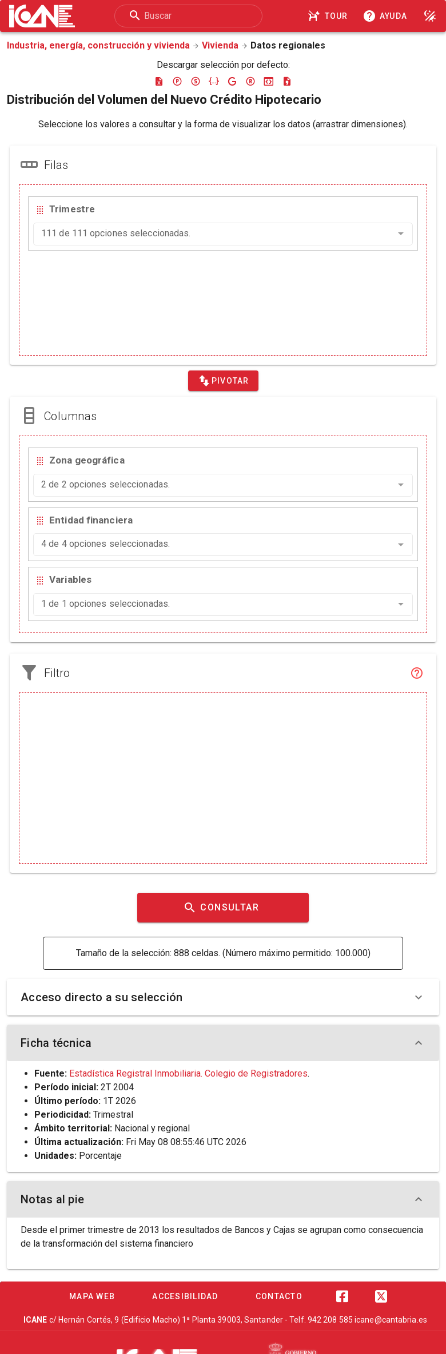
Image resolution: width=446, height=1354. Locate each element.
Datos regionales (287, 45)
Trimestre (72, 209)
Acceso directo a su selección (223, 997)
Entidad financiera (91, 520)
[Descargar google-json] (232, 81)
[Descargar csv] (287, 81)
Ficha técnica (223, 1043)
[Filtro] (417, 673)
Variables (70, 579)
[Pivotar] (223, 380)
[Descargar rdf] (250, 81)
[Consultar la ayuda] (387, 16)
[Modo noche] (430, 16)
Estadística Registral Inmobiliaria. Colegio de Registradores (188, 1073)
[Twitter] (381, 1296)
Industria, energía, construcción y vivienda (98, 45)
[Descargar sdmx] (195, 81)
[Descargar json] (214, 81)
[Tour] (329, 16)
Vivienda (220, 45)
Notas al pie (223, 1199)
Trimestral (113, 1114)
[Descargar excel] (159, 81)
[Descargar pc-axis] (177, 81)
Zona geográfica (87, 460)
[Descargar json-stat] (269, 81)
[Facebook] (342, 1296)
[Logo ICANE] (42, 16)
